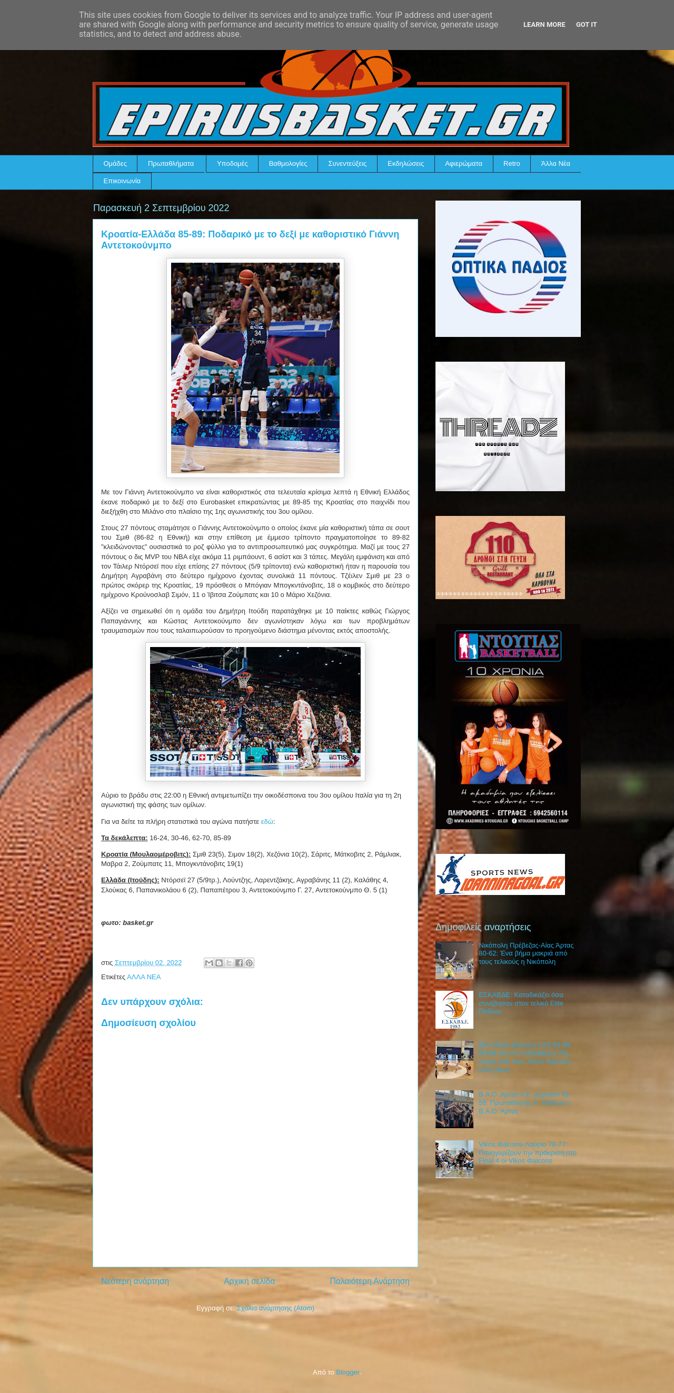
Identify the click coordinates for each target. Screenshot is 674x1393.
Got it (586, 24)
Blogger (347, 1372)
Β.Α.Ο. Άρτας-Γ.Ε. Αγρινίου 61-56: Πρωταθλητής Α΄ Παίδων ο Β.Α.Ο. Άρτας (525, 1102)
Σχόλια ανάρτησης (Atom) (275, 1308)
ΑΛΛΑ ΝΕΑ (144, 977)
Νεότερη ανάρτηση (135, 1281)
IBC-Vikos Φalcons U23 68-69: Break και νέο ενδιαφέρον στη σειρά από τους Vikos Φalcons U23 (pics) (525, 1057)
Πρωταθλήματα (171, 163)
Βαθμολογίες (288, 163)
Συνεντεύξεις (348, 163)
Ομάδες (115, 163)
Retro (511, 163)
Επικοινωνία (122, 181)
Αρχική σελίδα (249, 1281)
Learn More (544, 24)
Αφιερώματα (463, 163)
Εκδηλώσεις (406, 163)
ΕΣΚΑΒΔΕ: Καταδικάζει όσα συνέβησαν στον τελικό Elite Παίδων (521, 1003)
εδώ (267, 821)
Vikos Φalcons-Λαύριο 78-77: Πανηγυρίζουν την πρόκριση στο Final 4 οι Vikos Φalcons (528, 1152)
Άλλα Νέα (555, 163)
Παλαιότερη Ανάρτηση (370, 1281)
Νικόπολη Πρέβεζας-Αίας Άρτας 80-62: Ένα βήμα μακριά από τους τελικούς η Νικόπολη (526, 953)
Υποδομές (232, 163)
